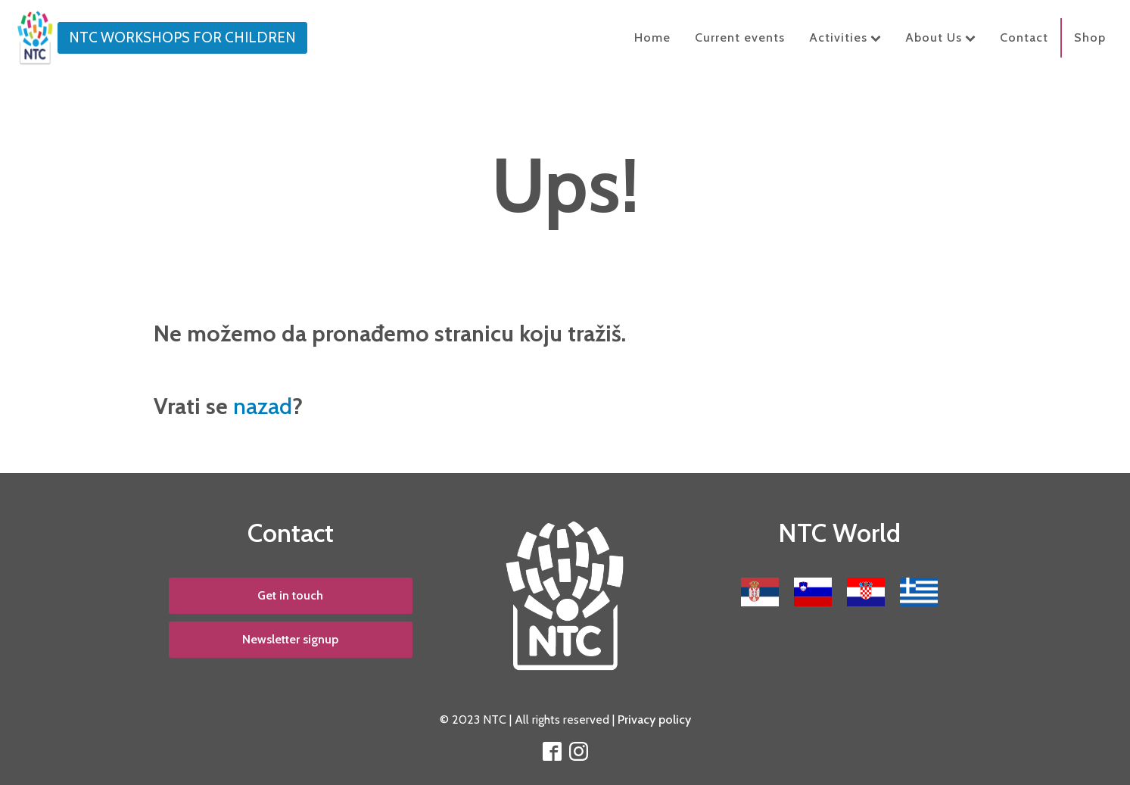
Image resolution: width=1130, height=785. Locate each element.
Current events (740, 37)
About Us (940, 37)
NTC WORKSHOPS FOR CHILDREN (182, 37)
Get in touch (290, 595)
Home (652, 37)
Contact (1024, 37)
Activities (845, 37)
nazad (262, 406)
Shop (1090, 37)
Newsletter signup (290, 639)
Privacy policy (654, 719)
